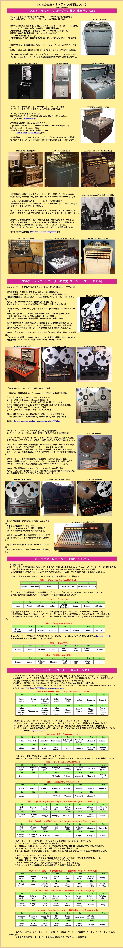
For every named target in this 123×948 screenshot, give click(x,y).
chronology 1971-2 (102, 636)
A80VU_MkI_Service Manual (28, 133)
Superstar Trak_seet (38, 731)
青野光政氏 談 (30, 119)
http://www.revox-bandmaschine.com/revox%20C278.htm (37, 421)
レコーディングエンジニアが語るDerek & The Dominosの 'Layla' (42, 688)
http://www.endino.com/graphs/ (43, 232)
